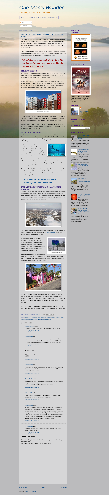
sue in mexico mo (29, 326)
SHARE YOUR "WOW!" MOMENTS (43, 17)
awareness (34, 317)
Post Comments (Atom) (32, 491)
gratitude (50, 317)
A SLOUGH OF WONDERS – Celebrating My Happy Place (84, 181)
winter (38, 319)
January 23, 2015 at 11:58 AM (32, 433)
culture (42, 317)
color (39, 317)
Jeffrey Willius (29, 336)
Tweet (72, 121)
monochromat (32, 319)
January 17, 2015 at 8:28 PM (32, 359)
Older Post (63, 487)
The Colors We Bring (49, 232)
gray (54, 317)
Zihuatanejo (48, 319)
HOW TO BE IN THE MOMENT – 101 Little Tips (83, 151)
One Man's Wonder (41, 7)
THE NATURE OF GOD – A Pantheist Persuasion (83, 165)
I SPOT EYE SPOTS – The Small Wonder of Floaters (84, 196)
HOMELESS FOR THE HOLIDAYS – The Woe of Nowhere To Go (83, 211)
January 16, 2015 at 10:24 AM (32, 331)
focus (46, 317)
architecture (28, 317)
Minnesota (26, 319)
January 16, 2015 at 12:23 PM (32, 345)
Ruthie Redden (29, 378)
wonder (43, 319)
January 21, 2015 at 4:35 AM (32, 420)
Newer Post (23, 487)
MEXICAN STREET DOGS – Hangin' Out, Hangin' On (83, 137)
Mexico (58, 317)
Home (23, 17)
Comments (23, 25)
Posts (22, 22)
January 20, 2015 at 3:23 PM (32, 387)
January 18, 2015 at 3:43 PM (32, 373)
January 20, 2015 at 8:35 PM (32, 399)
